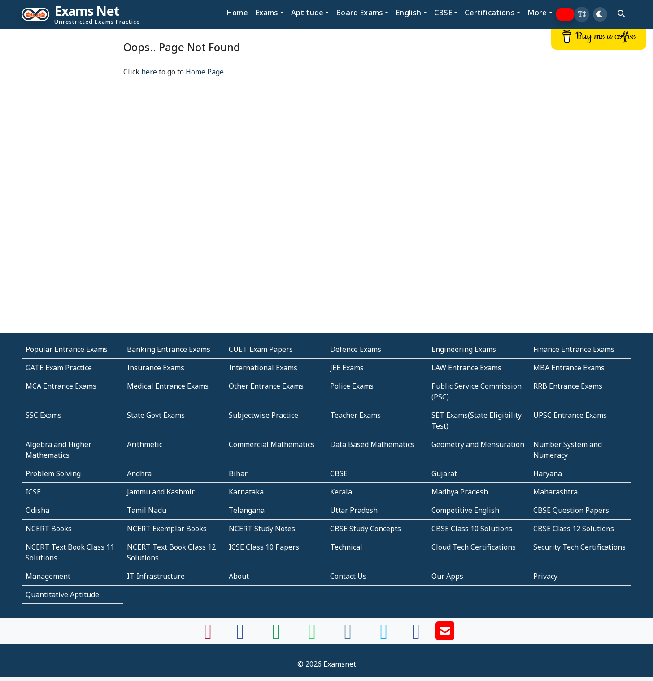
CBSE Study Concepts (365, 529)
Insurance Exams (155, 368)
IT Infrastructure (156, 576)
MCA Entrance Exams (61, 386)
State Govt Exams (156, 415)
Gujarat (444, 473)
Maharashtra (555, 492)
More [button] (537, 12)
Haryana (547, 473)
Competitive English (465, 510)
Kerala (341, 492)
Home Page (205, 72)
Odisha (37, 510)
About (239, 576)
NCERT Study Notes (262, 529)
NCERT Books (49, 529)
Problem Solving (53, 473)
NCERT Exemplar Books (167, 529)
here (149, 72)
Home (237, 12)
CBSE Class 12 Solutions (573, 529)
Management (48, 576)
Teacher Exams (355, 415)
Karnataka (246, 492)
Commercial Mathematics (271, 444)
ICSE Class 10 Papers (264, 547)
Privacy (545, 576)
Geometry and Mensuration (477, 444)
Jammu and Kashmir (161, 492)
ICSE (33, 492)
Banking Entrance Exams (168, 349)
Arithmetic (144, 444)
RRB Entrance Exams (567, 386)
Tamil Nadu (146, 510)
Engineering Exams (463, 349)
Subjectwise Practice (263, 415)
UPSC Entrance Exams (570, 415)
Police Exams (352, 386)
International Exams (263, 368)
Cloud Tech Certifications (473, 547)
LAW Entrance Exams (466, 368)
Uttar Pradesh (354, 510)
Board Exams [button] (359, 12)
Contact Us (348, 576)
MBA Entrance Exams (569, 368)
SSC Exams (43, 415)
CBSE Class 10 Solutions (471, 529)
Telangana (247, 510)
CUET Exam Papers (261, 349)
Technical (346, 547)
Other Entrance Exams (266, 386)
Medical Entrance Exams (168, 386)
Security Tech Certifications (579, 547)
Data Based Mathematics (372, 444)
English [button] (408, 12)
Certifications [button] (489, 12)
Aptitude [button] (307, 12)
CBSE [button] (443, 12)
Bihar (238, 473)
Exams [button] (267, 12)
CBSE (339, 473)
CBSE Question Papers (571, 510)
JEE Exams (347, 368)
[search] (621, 13)
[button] (581, 14)
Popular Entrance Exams (67, 349)
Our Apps (447, 576)
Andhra (139, 473)
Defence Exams (355, 349)
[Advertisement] (48, 164)
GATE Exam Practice (59, 368)
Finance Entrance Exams (573, 349)
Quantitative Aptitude (62, 594)
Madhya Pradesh (459, 492)
